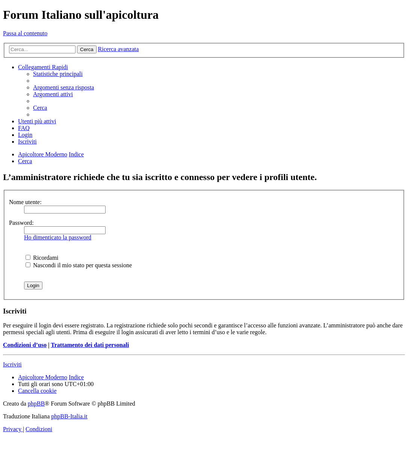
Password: (21, 223)
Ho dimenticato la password (57, 237)
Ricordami (42, 257)
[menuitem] (58, 74)
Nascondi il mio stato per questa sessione (79, 265)
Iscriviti (12, 364)
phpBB (36, 403)
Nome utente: (25, 202)
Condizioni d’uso (25, 345)
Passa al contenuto (25, 33)
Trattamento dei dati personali (90, 345)
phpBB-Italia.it (69, 416)
